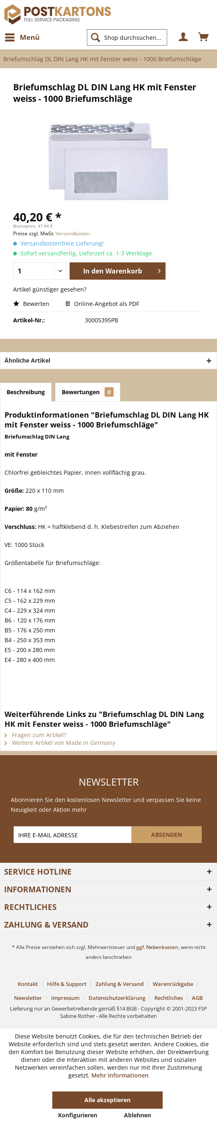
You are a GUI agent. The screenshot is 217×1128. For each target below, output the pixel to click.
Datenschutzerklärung (117, 998)
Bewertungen (88, 392)
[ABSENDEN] (166, 834)
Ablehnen (137, 1115)
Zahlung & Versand (120, 984)
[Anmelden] (183, 37)
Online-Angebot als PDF (102, 304)
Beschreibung (26, 392)
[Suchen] (95, 37)
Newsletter (28, 998)
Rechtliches (168, 998)
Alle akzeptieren (107, 1100)
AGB (197, 998)
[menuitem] (22, 37)
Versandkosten (73, 233)
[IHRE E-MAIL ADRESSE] (73, 834)
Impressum (65, 998)
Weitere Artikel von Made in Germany (60, 743)
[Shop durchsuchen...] (127, 37)
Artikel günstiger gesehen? (49, 289)
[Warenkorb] (204, 37)
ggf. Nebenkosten (157, 947)
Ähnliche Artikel (27, 360)
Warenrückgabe (173, 984)
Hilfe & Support (66, 984)
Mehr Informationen (120, 1075)
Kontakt (28, 984)
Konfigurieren (77, 1115)
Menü (22, 36)
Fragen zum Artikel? (35, 735)
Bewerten (32, 304)
